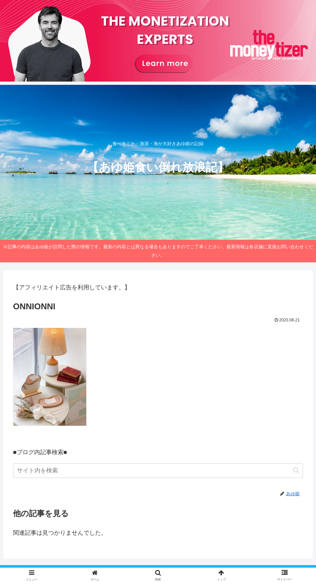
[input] (158, 470)
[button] (296, 470)
